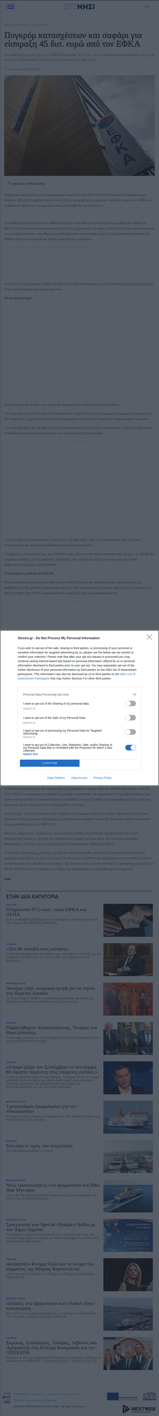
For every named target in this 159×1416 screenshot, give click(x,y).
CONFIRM (49, 763)
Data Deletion (56, 777)
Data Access (79, 777)
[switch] (130, 703)
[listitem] (79, 694)
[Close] (151, 638)
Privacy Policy (103, 777)
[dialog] (79, 708)
